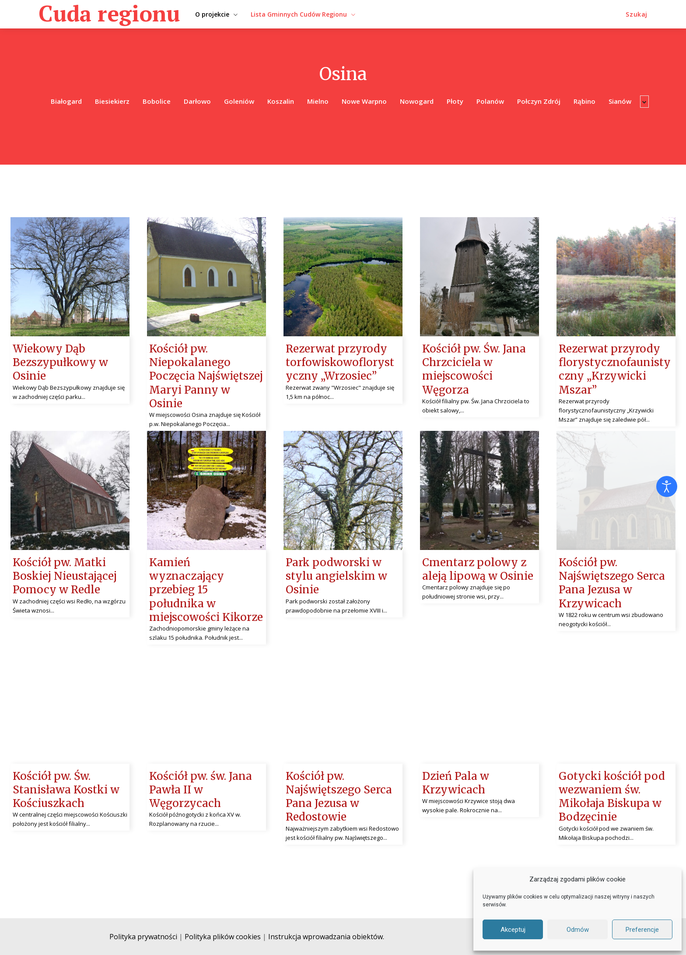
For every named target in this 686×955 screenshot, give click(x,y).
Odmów (578, 930)
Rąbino (584, 101)
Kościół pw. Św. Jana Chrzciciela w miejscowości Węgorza (474, 369)
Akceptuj (512, 930)
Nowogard (417, 101)
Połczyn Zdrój (539, 101)
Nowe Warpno (364, 101)
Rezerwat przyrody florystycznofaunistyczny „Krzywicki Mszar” (615, 369)
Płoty (455, 101)
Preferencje (642, 930)
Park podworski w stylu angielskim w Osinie (336, 576)
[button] (637, 14)
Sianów (620, 101)
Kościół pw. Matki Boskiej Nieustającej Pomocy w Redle (65, 576)
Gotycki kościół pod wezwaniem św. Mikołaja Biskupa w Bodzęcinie (612, 796)
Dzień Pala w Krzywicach (455, 782)
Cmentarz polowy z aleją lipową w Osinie (477, 569)
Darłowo (197, 101)
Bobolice (156, 101)
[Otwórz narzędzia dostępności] (666, 486)
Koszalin (280, 101)
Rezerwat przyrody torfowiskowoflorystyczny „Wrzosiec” (340, 362)
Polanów (490, 101)
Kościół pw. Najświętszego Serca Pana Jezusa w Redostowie (339, 796)
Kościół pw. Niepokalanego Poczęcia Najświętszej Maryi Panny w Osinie (206, 376)
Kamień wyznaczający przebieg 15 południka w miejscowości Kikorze (206, 590)
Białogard (66, 101)
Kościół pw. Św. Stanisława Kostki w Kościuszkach (66, 789)
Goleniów (239, 101)
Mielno (318, 101)
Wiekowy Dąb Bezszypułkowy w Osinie (60, 362)
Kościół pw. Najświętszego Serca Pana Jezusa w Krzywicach (612, 583)
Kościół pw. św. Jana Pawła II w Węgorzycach (200, 789)
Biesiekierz (112, 101)
